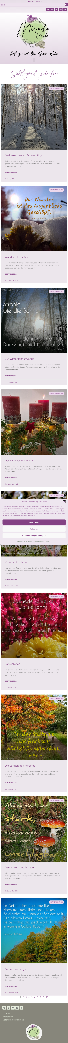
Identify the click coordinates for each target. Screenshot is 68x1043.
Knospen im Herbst (16, 562)
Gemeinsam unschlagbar (20, 867)
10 (47, 997)
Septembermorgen (16, 969)
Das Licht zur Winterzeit (19, 460)
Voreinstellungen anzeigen (34, 535)
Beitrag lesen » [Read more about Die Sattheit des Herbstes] (11, 783)
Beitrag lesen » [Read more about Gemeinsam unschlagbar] (11, 884)
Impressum (48, 541)
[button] (64, 502)
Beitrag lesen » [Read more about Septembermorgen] (11, 986)
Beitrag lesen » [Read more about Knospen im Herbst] (11, 579)
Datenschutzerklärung (35, 541)
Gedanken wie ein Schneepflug (23, 155)
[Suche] (66, 4)
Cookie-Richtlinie (21, 541)
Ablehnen (34, 529)
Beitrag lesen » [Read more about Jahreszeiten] (11, 681)
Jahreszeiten (12, 663)
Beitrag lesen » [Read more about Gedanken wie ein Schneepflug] (11, 172)
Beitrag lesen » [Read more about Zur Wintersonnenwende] (11, 376)
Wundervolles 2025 (16, 257)
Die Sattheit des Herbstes (20, 765)
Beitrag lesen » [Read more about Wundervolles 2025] (11, 274)
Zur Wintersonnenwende (19, 358)
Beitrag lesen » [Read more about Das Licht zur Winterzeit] (11, 477)
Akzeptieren (34, 522)
